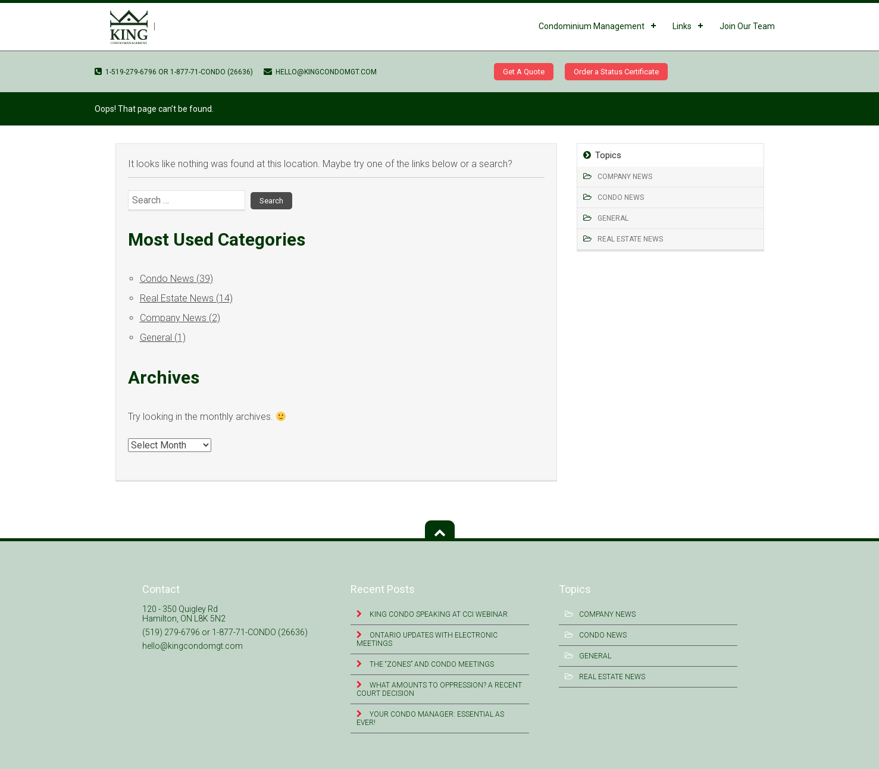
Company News (625, 176)
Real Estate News (630, 239)
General (613, 218)
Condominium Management (592, 26)
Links (682, 26)
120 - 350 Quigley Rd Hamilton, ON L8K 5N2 (184, 613)
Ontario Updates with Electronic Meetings (427, 639)
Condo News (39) (176, 278)
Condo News (621, 197)
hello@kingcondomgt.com (320, 72)
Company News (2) (180, 318)
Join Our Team (747, 26)
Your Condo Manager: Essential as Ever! (430, 718)
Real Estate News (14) (186, 298)
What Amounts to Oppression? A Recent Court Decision (439, 689)
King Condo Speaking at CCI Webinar (438, 614)
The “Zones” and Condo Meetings (431, 664)
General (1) (163, 337)
